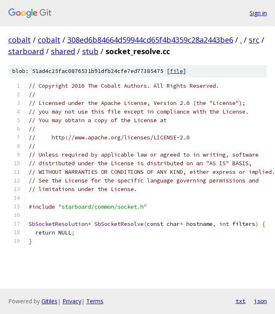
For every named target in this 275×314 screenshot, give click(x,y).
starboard (26, 51)
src (254, 40)
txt (240, 301)
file (176, 71)
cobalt (19, 40)
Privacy (71, 301)
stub (90, 51)
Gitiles (49, 301)
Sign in (258, 13)
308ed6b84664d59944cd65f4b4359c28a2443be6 (150, 40)
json (260, 301)
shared (63, 51)
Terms (94, 301)
